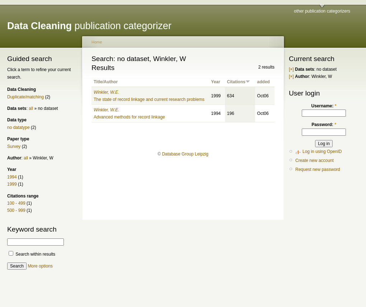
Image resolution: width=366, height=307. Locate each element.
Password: (323, 124)
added (263, 81)
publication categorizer (89, 25)
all (31, 108)
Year (215, 81)
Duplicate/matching (25, 96)
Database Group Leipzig (185, 154)
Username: (323, 105)
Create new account (314, 160)
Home (97, 42)
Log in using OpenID (322, 151)
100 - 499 (16, 203)
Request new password (317, 169)
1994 (12, 177)
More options (40, 266)
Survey (13, 146)
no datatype (18, 127)
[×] (291, 69)
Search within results (32, 254)
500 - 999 (16, 210)
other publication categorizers (322, 11)
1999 (12, 184)
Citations (238, 81)
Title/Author (106, 81)
